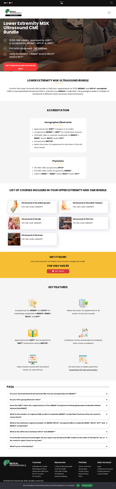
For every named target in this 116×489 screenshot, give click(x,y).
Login (99, 466)
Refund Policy (83, 474)
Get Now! (58, 271)
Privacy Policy (84, 471)
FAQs (80, 476)
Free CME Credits (61, 471)
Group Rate (83, 469)
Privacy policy (87, 485)
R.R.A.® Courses (38, 474)
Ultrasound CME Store (40, 471)
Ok (78, 485)
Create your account (105, 469)
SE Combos (36, 476)
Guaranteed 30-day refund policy (83, 370)
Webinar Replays (61, 476)
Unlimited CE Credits (39, 466)
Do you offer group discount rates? (25, 400)
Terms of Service (85, 466)
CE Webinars (59, 474)
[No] (113, 485)
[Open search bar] (111, 3)
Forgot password (103, 471)
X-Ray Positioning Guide (63, 466)
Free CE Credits (60, 469)
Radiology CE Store (39, 469)
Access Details (102, 474)
